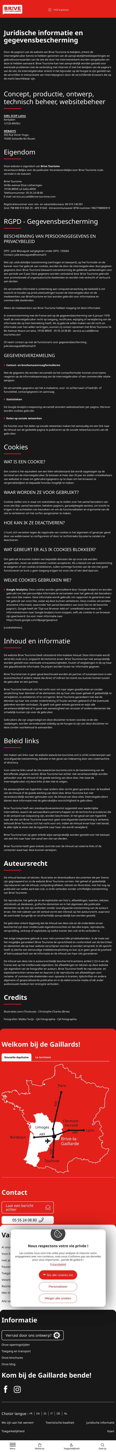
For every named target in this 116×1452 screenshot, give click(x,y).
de (58, 1413)
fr (31, 1413)
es (45, 1413)
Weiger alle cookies (58, 1298)
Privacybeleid (58, 1264)
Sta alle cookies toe (60, 1275)
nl (65, 1413)
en (38, 1413)
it (51, 1413)
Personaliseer (58, 1286)
